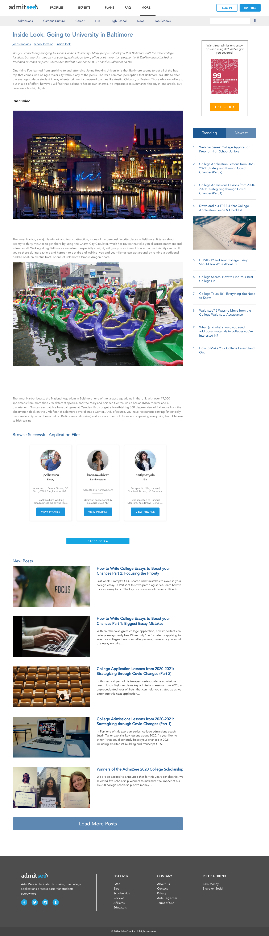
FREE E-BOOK (224, 107)
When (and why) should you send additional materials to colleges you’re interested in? (226, 331)
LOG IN (227, 7)
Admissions (25, 21)
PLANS (109, 7)
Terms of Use (165, 903)
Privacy (161, 893)
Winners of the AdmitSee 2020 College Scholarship (140, 769)
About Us (163, 884)
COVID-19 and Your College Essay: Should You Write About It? (223, 262)
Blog (116, 888)
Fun (97, 21)
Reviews (118, 898)
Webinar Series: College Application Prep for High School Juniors (224, 149)
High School (119, 21)
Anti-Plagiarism (167, 898)
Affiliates (119, 903)
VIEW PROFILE (50, 511)
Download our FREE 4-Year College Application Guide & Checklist (224, 208)
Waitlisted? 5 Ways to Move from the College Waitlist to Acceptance (225, 313)
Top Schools (163, 21)
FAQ (128, 7)
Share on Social (213, 888)
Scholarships (121, 893)
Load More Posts (98, 824)
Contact (162, 888)
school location (43, 44)
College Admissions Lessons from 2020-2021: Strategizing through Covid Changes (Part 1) (135, 721)
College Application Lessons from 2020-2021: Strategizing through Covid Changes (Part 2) (135, 671)
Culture (54, 21)
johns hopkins (22, 44)
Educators (120, 907)
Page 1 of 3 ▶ (98, 541)
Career (79, 21)
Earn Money (211, 884)
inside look (64, 44)
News (140, 21)
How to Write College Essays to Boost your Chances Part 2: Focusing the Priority (133, 571)
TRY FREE (250, 7)
